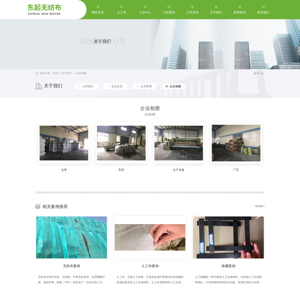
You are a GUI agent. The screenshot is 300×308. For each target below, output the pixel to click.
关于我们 (66, 73)
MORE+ (260, 206)
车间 (121, 169)
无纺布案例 (71, 266)
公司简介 (88, 86)
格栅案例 (228, 266)
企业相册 (81, 73)
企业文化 (117, 86)
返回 (259, 73)
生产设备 (178, 169)
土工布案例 (150, 266)
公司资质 (146, 86)
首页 (55, 73)
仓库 (64, 169)
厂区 (236, 169)
